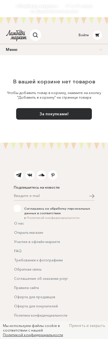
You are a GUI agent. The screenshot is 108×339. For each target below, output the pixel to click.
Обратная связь (27, 269)
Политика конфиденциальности (40, 315)
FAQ (18, 251)
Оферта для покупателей (36, 306)
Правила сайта (26, 288)
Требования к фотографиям (38, 260)
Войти (84, 35)
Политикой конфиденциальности (53, 218)
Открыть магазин (28, 232)
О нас (19, 223)
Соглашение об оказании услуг (41, 278)
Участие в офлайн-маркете (37, 242)
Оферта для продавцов (34, 297)
